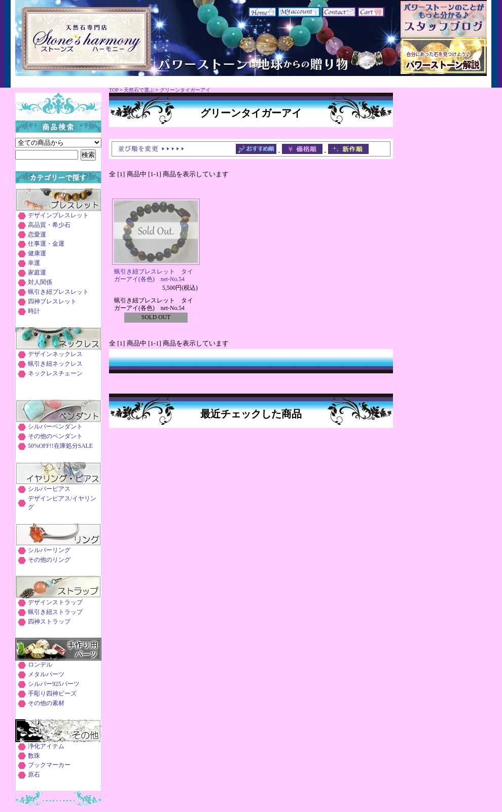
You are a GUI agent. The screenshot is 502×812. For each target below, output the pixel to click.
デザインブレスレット (58, 215)
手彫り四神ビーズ (52, 693)
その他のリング (49, 560)
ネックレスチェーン (55, 373)
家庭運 (37, 272)
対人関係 (40, 282)
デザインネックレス (55, 354)
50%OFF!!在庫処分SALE (60, 446)
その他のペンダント (55, 436)
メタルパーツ (46, 674)
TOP (113, 90)
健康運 (37, 253)
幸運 (34, 263)
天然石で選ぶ (139, 90)
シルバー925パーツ (54, 684)
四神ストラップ (49, 621)
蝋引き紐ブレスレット (58, 292)
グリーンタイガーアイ (185, 90)
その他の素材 (46, 703)
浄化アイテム (46, 746)
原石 (34, 774)
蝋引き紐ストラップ (55, 612)
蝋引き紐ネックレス (55, 364)
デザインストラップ (55, 602)
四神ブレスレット (52, 301)
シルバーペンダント (55, 426)
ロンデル (40, 665)
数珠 (34, 756)
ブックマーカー (49, 765)
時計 (34, 311)
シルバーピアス (49, 489)
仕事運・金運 (46, 244)
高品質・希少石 (49, 225)
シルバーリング (49, 550)
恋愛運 (37, 234)
